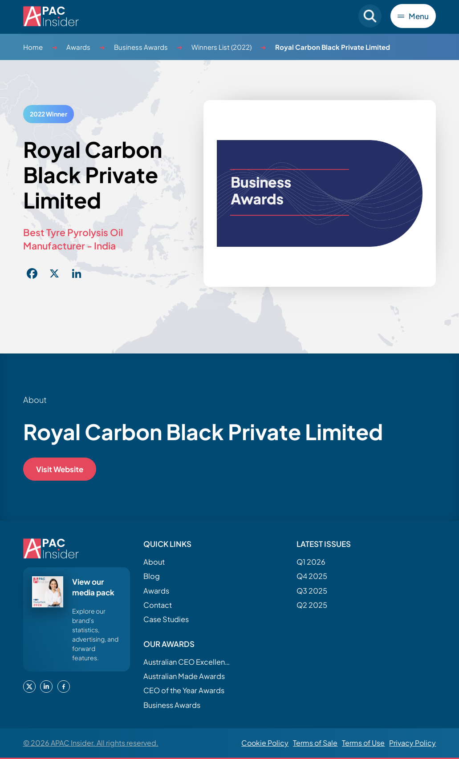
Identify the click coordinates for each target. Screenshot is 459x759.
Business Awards (141, 47)
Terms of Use (363, 742)
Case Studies (166, 619)
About (154, 561)
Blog (151, 576)
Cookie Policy (264, 742)
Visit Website (59, 469)
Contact (157, 605)
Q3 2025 (312, 590)
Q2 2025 (312, 605)
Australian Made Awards (184, 676)
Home (33, 47)
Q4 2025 (312, 576)
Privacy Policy (412, 742)
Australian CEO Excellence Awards (187, 662)
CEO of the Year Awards (183, 690)
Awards (78, 47)
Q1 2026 (311, 561)
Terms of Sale (315, 742)
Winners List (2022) (221, 47)
